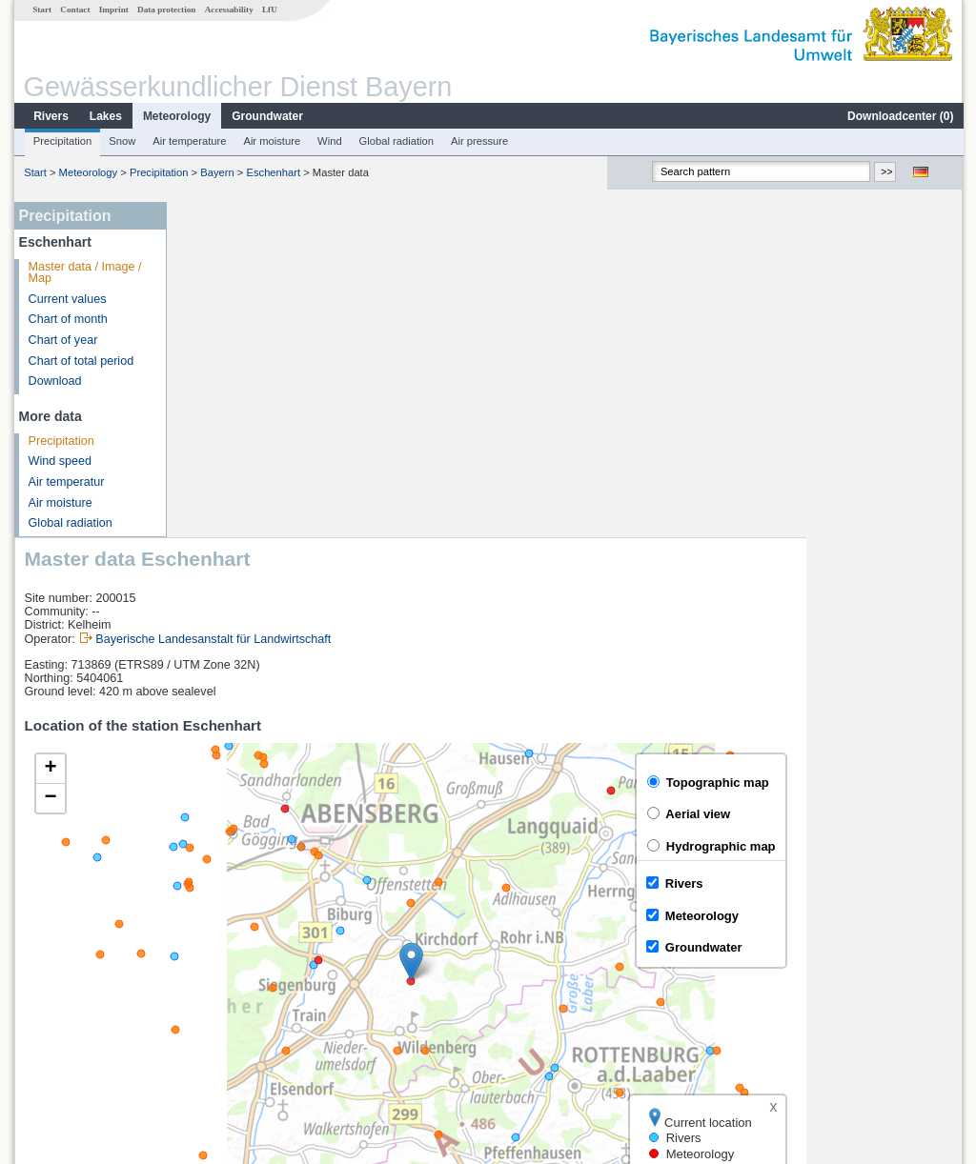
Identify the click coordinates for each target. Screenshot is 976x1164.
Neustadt (217, 946)
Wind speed (60, 461)
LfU (268, 9)
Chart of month (67, 319)
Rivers (50, 116)
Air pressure (478, 141)
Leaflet (903, 875)
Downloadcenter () (899, 116)
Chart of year (62, 340)
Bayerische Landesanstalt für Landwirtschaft (369, 304)
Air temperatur (66, 482)
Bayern (216, 172)
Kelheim (215, 967)
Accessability (228, 9)
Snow (121, 141)
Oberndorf (220, 1009)
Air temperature (188, 141)
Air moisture (270, 141)
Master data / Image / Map (84, 273)
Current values (67, 299)
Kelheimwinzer (232, 988)
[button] (568, 626)
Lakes (105, 116)
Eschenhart (273, 172)
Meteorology (176, 116)
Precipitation (62, 141)
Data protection (165, 9)
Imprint (113, 9)
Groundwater (266, 116)
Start (41, 9)
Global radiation (395, 141)
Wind (328, 141)
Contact (74, 9)
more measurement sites (271, 1030)
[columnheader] (280, 925)
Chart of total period (80, 361)
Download (54, 381)
